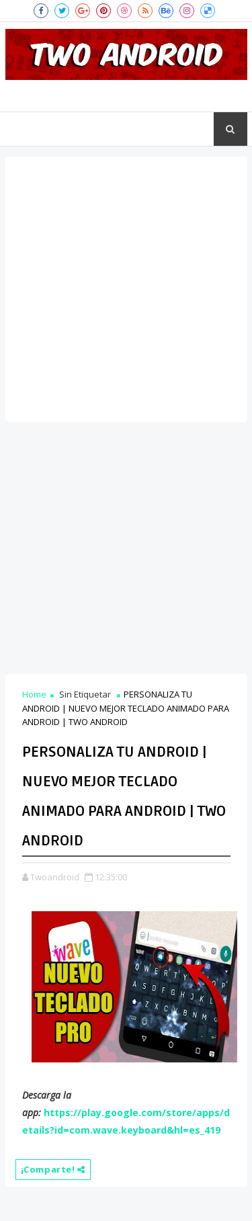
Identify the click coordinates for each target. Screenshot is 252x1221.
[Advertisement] (126, 289)
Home (34, 694)
